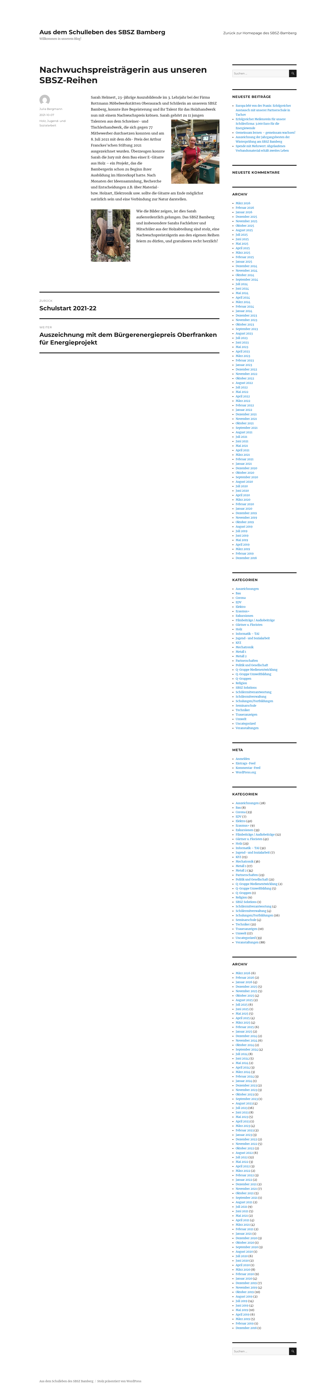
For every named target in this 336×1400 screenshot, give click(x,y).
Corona (241, 598)
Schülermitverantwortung (254, 692)
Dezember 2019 (246, 513)
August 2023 (244, 333)
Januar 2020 (244, 509)
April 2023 (243, 351)
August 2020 (244, 482)
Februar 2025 (245, 257)
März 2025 (243, 253)
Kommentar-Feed (248, 768)
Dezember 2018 (246, 558)
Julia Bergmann (50, 109)
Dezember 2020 (246, 468)
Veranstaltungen (247, 728)
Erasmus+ (243, 611)
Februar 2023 (245, 360)
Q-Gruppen (243, 679)
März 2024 (243, 302)
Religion (241, 683)
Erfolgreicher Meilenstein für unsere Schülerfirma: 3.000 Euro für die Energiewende (261, 123)
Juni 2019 (242, 535)
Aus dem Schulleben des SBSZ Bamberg (102, 32)
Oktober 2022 (245, 378)
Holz (42, 121)
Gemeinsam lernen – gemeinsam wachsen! (266, 133)
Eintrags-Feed (245, 763)
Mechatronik (245, 647)
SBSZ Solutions (246, 688)
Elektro (241, 607)
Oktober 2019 (245, 522)
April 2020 (243, 495)
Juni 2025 (242, 239)
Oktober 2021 (245, 423)
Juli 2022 (242, 387)
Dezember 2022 (246, 369)
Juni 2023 (242, 342)
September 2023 (247, 329)
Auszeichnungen (247, 589)
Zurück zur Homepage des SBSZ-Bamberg (260, 33)
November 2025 (246, 221)
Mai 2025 (242, 244)
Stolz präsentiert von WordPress (119, 1381)
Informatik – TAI (247, 634)
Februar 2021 (245, 459)
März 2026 (243, 203)
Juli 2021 (241, 437)
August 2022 (244, 383)
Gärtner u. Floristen (249, 625)
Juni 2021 (242, 441)
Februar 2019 (245, 553)
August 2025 (244, 230)
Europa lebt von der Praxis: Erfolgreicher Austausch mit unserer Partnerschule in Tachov (263, 110)
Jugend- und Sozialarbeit (253, 638)
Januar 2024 (244, 311)
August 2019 (244, 526)
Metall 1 (241, 652)
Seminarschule (246, 705)
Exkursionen (244, 616)
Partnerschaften (247, 661)
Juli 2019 (242, 531)
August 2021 (244, 432)
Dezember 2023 (246, 315)
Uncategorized (246, 723)
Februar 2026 (245, 208)
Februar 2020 (245, 504)
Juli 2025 (242, 235)
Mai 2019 (242, 540)
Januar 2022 (244, 410)
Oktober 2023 (245, 324)
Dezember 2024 (246, 266)
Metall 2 (241, 656)
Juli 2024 (242, 284)
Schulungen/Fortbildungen (254, 701)
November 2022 (246, 374)
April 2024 (243, 297)
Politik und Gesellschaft (252, 665)
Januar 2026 (244, 212)
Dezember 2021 (246, 414)
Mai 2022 (242, 392)
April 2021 (242, 450)
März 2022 (243, 401)
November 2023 (246, 320)
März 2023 (243, 356)
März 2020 (243, 500)
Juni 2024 (242, 288)
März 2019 (243, 549)
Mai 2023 (242, 347)
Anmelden (243, 759)
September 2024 (247, 279)
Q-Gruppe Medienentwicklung (257, 670)
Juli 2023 (242, 338)
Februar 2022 (245, 405)
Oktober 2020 (245, 473)
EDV (239, 602)
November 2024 (246, 270)
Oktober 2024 (245, 275)
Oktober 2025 (245, 226)
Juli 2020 (242, 486)
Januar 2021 (244, 464)
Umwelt (241, 719)
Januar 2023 (244, 365)
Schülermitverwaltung (251, 697)
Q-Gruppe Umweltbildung (253, 674)
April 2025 (243, 248)
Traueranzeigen (246, 714)
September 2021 (247, 428)
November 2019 (246, 517)
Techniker (243, 710)
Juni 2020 (242, 491)
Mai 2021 (242, 446)
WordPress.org (246, 772)
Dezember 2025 (246, 217)
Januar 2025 (244, 261)
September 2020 (247, 477)
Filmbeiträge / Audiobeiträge (255, 620)
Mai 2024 (242, 293)
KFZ (238, 643)
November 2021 (246, 419)
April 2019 (243, 544)
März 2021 (243, 455)
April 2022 (243, 396)
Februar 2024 (245, 306)
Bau (238, 593)
